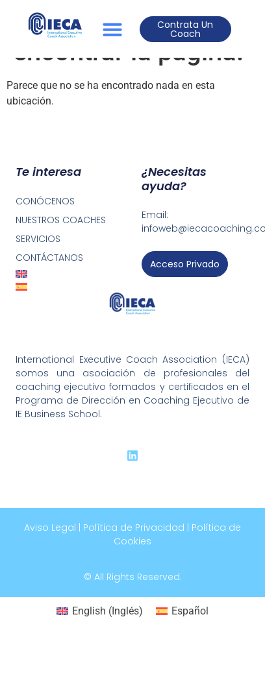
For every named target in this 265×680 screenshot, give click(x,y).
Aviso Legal (50, 527)
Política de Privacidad (133, 527)
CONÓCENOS (45, 201)
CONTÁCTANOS (49, 257)
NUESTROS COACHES (61, 219)
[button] (112, 29)
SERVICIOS (38, 238)
